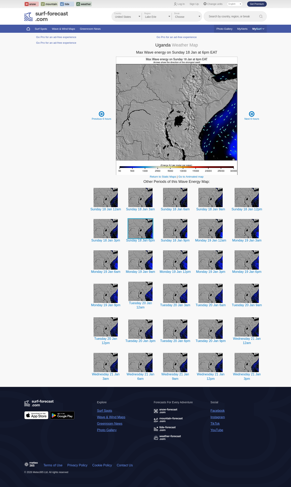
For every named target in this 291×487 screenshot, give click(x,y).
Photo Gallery (224, 28)
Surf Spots (41, 28)
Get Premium (257, 4)
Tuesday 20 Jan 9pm (211, 341)
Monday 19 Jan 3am (246, 240)
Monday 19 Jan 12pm (175, 271)
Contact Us (125, 465)
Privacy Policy (77, 465)
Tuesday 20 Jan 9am (247, 305)
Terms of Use (52, 465)
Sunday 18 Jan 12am (105, 209)
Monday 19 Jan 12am (210, 240)
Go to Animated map (190, 176)
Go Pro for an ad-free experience (56, 37)
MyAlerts (242, 28)
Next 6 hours (251, 115)
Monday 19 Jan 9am (140, 271)
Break (176, 13)
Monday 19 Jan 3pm (210, 271)
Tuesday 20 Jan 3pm (140, 341)
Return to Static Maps (163, 176)
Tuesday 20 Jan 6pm (175, 341)
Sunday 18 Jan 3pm (105, 240)
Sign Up (194, 3)
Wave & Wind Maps (63, 28)
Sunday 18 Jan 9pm (175, 240)
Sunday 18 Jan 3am (140, 209)
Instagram (218, 417)
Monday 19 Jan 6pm (246, 271)
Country (117, 13)
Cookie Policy (102, 465)
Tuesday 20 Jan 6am (211, 305)
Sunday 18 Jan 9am (210, 209)
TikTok (215, 423)
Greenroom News (90, 28)
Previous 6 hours (101, 115)
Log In (181, 3)
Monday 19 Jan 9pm (105, 305)
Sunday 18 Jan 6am (175, 209)
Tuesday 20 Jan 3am (175, 305)
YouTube (217, 430)
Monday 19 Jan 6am (105, 271)
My (258, 29)
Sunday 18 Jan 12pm (247, 209)
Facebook (218, 410)
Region (147, 13)
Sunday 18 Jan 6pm (140, 240)
